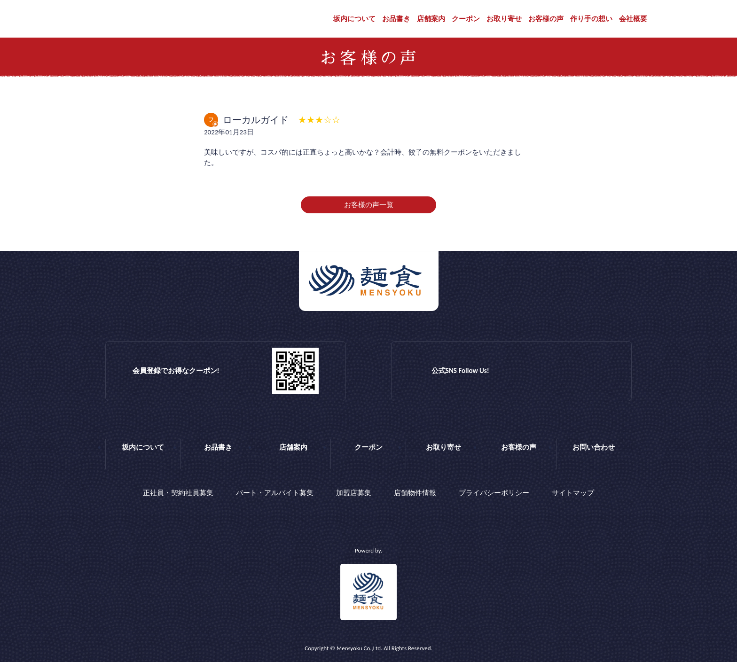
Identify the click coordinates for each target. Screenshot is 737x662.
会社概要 (633, 19)
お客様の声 (546, 19)
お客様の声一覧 (368, 205)
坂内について (354, 19)
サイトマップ (573, 493)
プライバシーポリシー (494, 493)
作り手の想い (591, 19)
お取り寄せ (504, 19)
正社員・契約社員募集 (178, 493)
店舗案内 (431, 19)
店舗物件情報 (415, 493)
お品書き (396, 19)
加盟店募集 (353, 493)
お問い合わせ (593, 447)
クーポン (466, 19)
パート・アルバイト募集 (275, 493)
